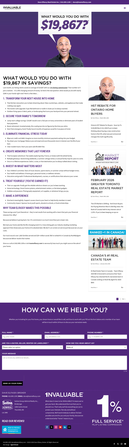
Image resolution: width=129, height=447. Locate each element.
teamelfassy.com (35, 243)
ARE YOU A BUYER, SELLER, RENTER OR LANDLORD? (25, 343)
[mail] (69, 427)
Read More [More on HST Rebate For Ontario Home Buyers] (93, 142)
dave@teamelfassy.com (82, 2)
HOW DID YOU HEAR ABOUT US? (80, 343)
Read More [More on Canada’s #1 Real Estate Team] (93, 287)
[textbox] (30, 347)
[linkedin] (65, 427)
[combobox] (32, 347)
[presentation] (13, 377)
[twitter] (51, 427)
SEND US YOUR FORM (12, 383)
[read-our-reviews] (11, 426)
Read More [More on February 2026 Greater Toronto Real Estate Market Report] (93, 217)
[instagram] (56, 427)
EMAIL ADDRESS (52, 332)
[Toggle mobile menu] (125, 8)
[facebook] (47, 427)
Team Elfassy (95, 118)
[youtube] (60, 427)
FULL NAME (7, 332)
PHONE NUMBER (95, 332)
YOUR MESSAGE (9, 354)
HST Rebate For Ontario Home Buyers (103, 109)
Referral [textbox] (70, 347)
